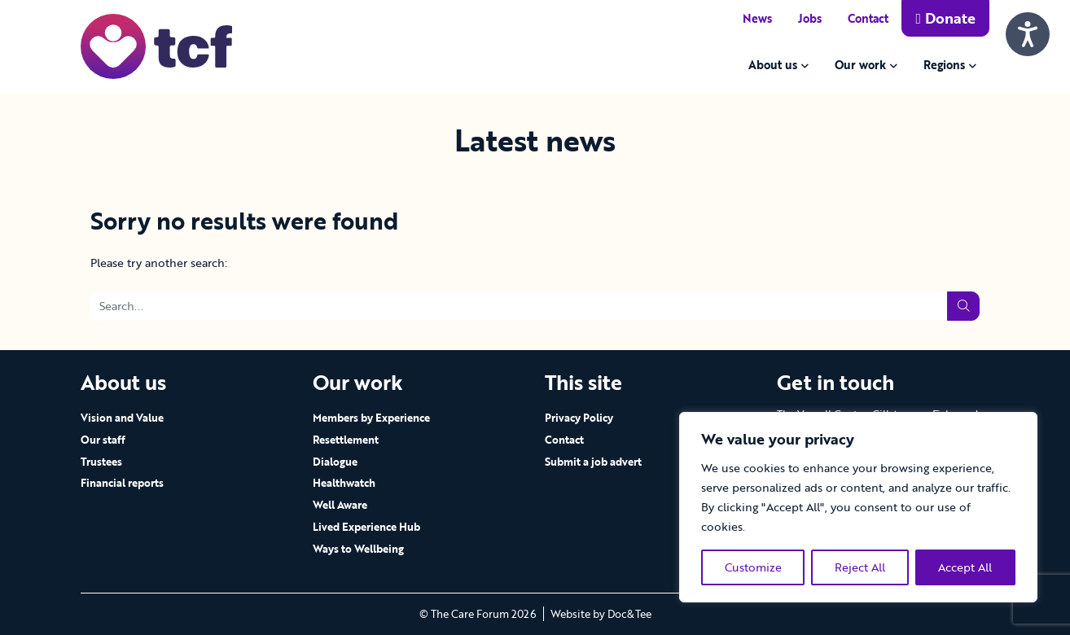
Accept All (965, 567)
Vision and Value (122, 417)
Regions (944, 64)
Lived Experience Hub (366, 526)
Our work (860, 64)
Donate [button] (945, 17)
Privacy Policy (579, 417)
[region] (858, 507)
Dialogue (335, 461)
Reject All (860, 567)
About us (772, 64)
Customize (753, 567)
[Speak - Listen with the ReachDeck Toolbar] (1028, 34)
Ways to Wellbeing (358, 548)
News (757, 18)
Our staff (103, 439)
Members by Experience (371, 417)
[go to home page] (156, 45)
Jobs (810, 18)
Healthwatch (344, 482)
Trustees (101, 461)
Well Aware (340, 504)
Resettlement (346, 439)
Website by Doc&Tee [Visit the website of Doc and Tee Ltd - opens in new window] (600, 614)
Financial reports (122, 482)
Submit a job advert (593, 461)
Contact (868, 18)
